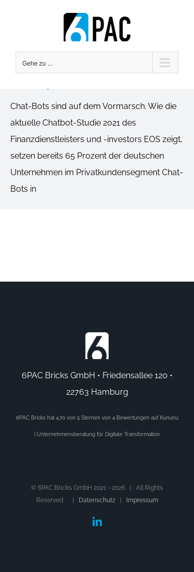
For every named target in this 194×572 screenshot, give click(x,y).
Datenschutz (97, 500)
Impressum (142, 500)
